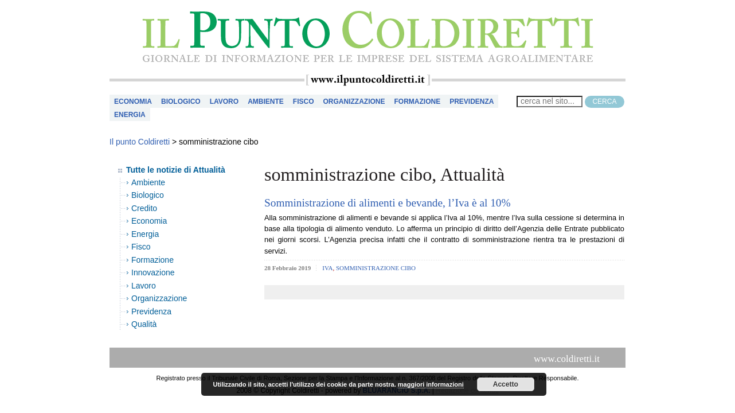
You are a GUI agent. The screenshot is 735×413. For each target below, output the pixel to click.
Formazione (417, 102)
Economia (133, 102)
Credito (144, 208)
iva (327, 267)
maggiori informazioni (431, 384)
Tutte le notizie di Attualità (175, 169)
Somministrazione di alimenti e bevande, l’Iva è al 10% (387, 203)
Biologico (181, 102)
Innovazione (153, 272)
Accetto (505, 384)
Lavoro (224, 102)
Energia (130, 115)
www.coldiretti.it (567, 358)
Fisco (303, 102)
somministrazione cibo (376, 267)
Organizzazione (354, 102)
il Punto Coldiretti (367, 37)
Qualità (144, 324)
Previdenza (471, 102)
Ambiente (266, 102)
